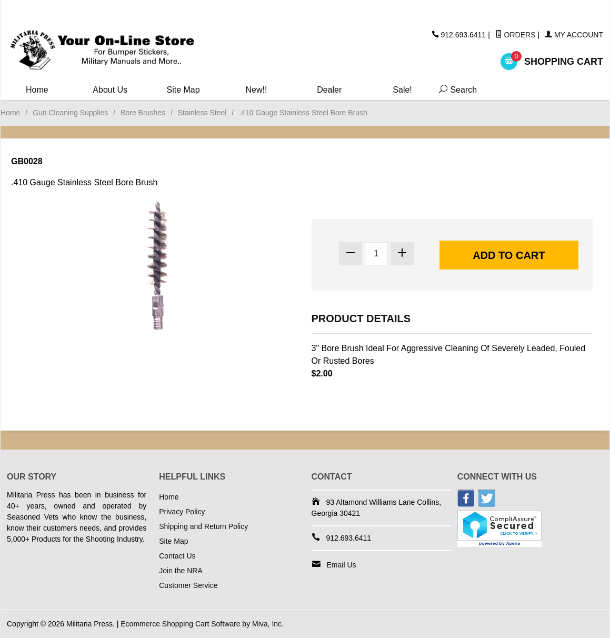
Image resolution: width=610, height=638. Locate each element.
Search (455, 89)
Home (37, 89)
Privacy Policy (182, 511)
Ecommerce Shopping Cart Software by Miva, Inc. (202, 624)
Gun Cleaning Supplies (70, 112)
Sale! (402, 89)
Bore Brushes (143, 112)
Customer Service (188, 585)
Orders (515, 35)
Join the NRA (180, 570)
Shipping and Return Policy (203, 526)
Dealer (329, 89)
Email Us (341, 565)
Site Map (183, 89)
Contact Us (177, 556)
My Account (574, 35)
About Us (110, 89)
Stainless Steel (202, 112)
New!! (256, 89)
